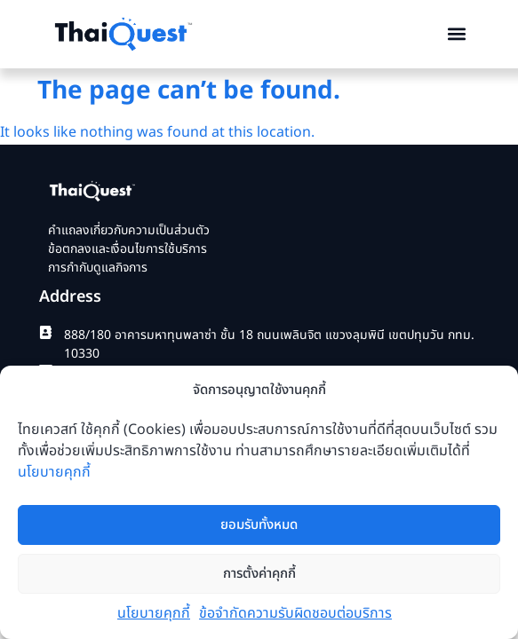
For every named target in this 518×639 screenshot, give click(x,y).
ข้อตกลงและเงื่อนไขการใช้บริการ (127, 249)
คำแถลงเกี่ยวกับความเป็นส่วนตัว (129, 230)
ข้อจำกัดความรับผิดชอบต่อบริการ (295, 614)
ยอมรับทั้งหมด (259, 525)
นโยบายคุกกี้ (54, 473)
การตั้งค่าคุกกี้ (259, 574)
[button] (457, 34)
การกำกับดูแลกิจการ (97, 267)
